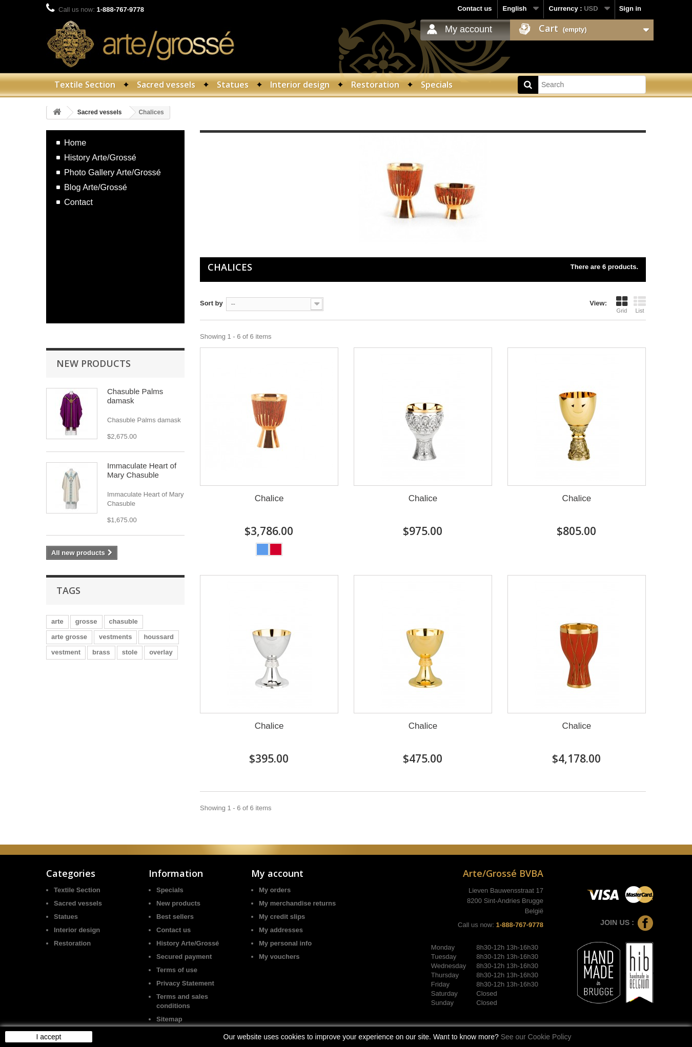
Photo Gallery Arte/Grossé (112, 172)
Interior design (300, 84)
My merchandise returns (297, 903)
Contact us (474, 8)
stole (129, 652)
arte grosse (69, 637)
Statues (233, 84)
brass (101, 652)
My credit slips (282, 916)
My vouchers (279, 956)
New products (93, 363)
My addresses (281, 930)
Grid (621, 304)
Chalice (269, 498)
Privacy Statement (185, 983)
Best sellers (175, 916)
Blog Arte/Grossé (95, 187)
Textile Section (84, 84)
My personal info (285, 943)
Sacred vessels (166, 84)
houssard (159, 637)
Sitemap (169, 1019)
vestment (65, 652)
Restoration (375, 84)
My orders (275, 890)
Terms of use (176, 970)
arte (57, 621)
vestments (115, 637)
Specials (437, 84)
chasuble (123, 621)
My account (468, 29)
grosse (86, 621)
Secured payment (184, 956)
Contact (78, 202)
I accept (48, 1037)
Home (75, 142)
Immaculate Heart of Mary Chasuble (141, 470)
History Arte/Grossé (100, 157)
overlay (161, 652)
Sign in (630, 8)
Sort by (211, 303)
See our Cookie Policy (536, 1037)
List (640, 304)
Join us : (627, 922)
